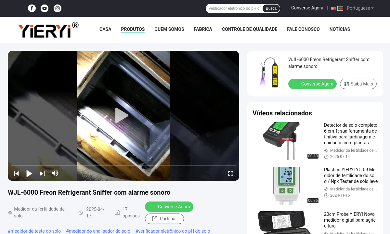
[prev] (16, 173)
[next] (42, 173)
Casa (105, 29)
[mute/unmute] (55, 173)
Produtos (133, 29)
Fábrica (203, 29)
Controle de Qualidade (249, 29)
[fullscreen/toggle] (230, 173)
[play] (123, 116)
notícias (340, 29)
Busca (271, 8)
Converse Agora (307, 7)
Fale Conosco (303, 29)
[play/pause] (29, 173)
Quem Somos (169, 29)
